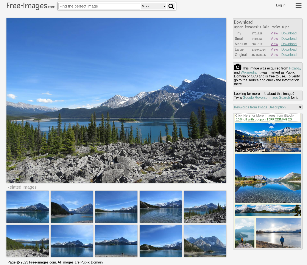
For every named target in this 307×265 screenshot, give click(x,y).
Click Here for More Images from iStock (264, 115)
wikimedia (249, 72)
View (274, 33)
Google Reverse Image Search (266, 97)
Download (289, 33)
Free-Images (30, 6)
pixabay (295, 68)
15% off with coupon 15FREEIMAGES (264, 119)
